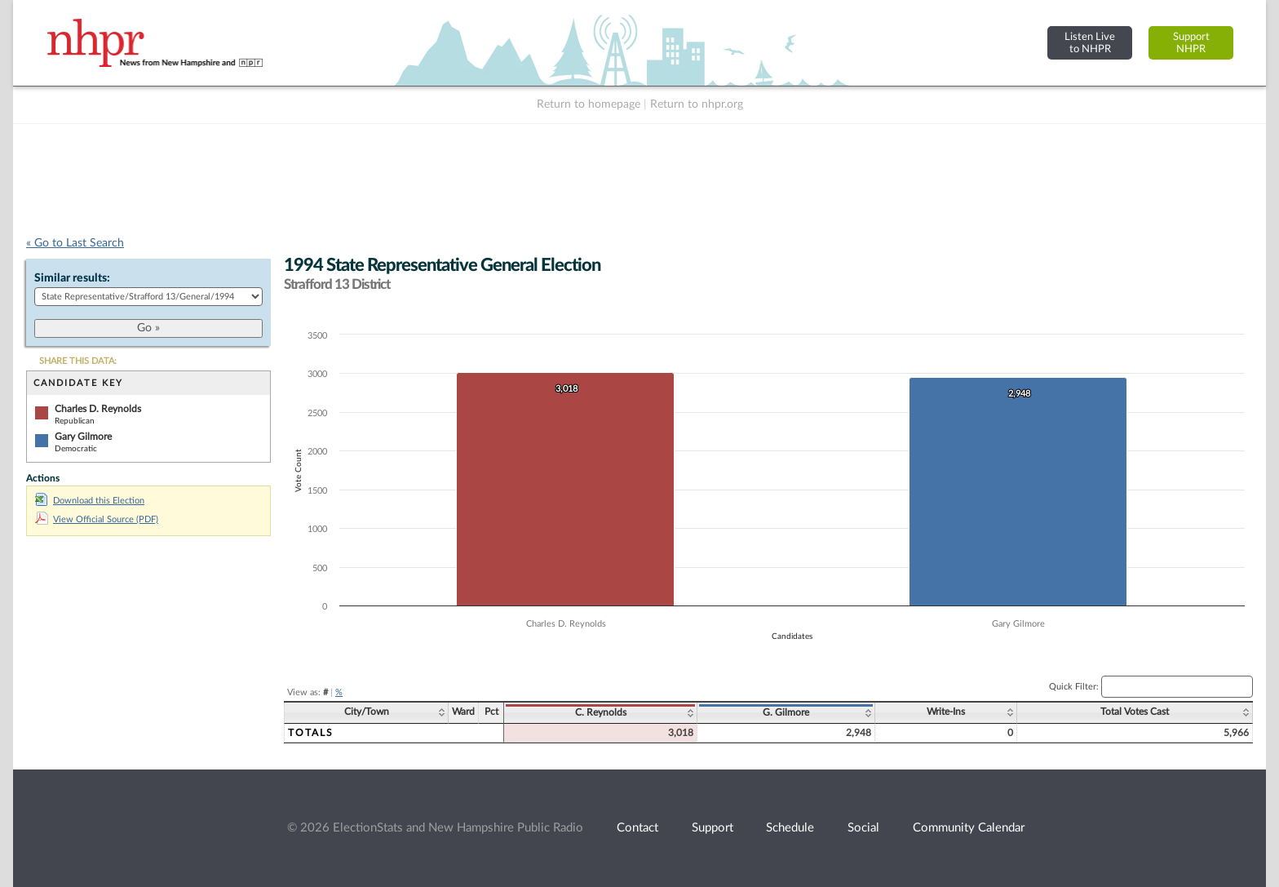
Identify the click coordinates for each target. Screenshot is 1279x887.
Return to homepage (588, 104)
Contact (637, 828)
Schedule (790, 828)
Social (863, 828)
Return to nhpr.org (696, 104)
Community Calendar (969, 828)
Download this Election (89, 500)
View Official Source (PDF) (96, 519)
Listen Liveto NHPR (1089, 43)
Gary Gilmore (83, 436)
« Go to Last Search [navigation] (75, 243)
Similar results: (72, 278)
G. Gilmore (786, 712)
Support (712, 828)
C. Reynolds (600, 712)
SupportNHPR (1191, 43)
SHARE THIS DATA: (78, 361)
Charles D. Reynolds (98, 409)
